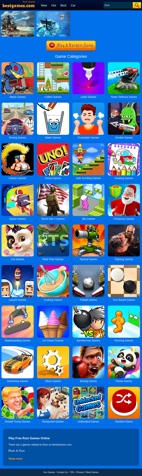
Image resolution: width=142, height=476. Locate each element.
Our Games (49, 472)
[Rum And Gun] (53, 12)
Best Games (92, 472)
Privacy (79, 472)
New (44, 5)
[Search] (118, 5)
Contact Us (62, 472)
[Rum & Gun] (18, 12)
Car (73, 5)
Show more (15, 458)
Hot (53, 5)
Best (63, 5)
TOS (72, 472)
